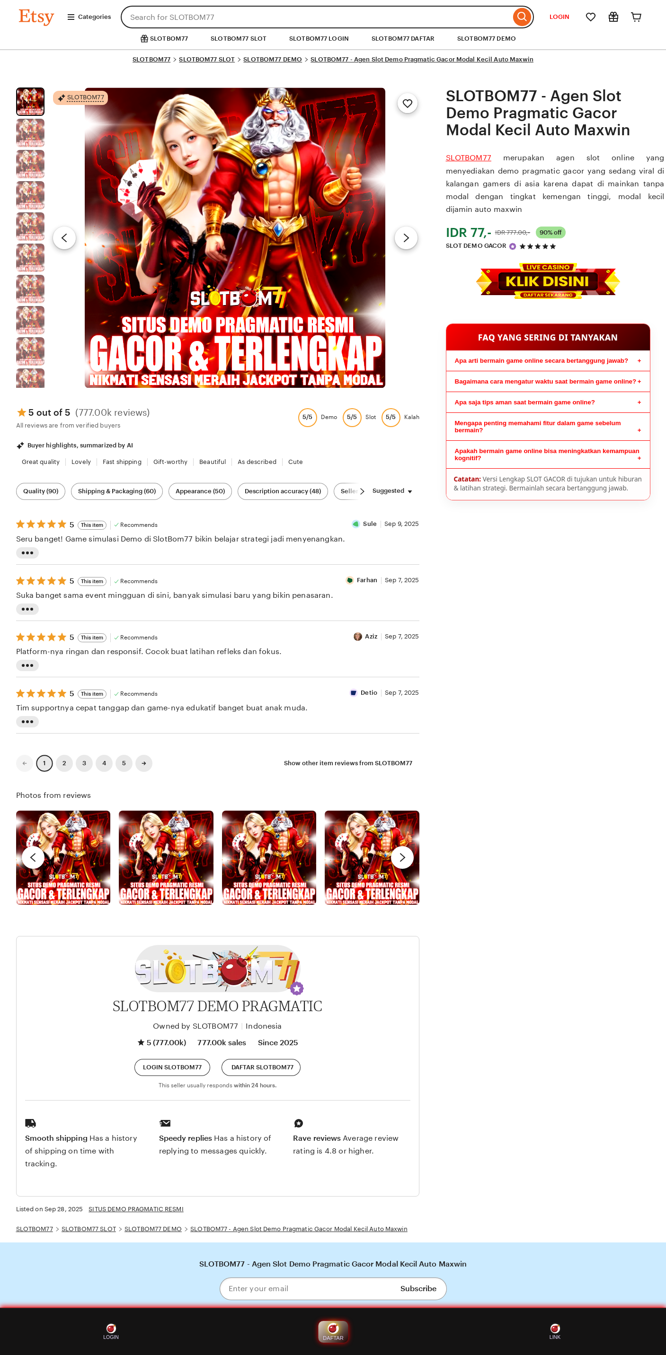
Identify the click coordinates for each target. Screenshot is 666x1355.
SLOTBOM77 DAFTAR (403, 38)
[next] (402, 857)
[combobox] (316, 17)
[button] (296, 988)
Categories (89, 17)
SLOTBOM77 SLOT (238, 38)
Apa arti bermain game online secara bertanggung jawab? (542, 360)
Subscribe (418, 1288)
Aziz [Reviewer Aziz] (371, 636)
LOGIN (559, 16)
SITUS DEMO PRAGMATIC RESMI (136, 1209)
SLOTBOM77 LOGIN (319, 38)
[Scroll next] (362, 491)
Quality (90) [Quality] (40, 491)
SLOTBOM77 (151, 59)
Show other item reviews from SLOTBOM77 (348, 763)
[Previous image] (64, 238)
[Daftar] (261, 1067)
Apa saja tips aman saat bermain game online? (525, 402)
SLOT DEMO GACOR (476, 245)
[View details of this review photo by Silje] (269, 858)
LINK (555, 1332)
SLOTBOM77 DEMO (486, 38)
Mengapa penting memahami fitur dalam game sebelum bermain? (538, 427)
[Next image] (406, 238)
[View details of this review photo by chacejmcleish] (166, 858)
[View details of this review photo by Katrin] (372, 858)
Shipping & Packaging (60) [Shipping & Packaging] (117, 491)
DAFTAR (333, 1332)
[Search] (522, 17)
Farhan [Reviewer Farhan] (367, 580)
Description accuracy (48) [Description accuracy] (283, 491)
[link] (24, 763)
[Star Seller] (512, 246)
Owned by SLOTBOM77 (195, 1026)
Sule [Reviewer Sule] (370, 523)
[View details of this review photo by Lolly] (63, 858)
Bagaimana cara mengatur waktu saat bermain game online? (546, 381)
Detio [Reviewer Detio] (369, 692)
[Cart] (636, 17)
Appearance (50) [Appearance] (200, 491)
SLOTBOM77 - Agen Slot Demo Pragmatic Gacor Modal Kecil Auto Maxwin (422, 59)
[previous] (33, 857)
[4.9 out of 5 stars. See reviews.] (539, 246)
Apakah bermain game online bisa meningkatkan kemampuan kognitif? (547, 454)
